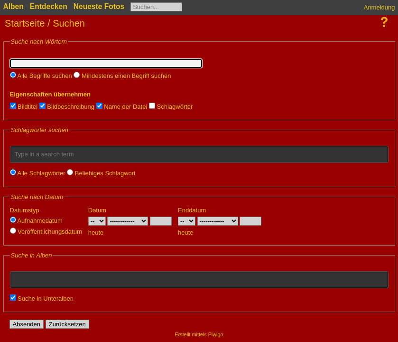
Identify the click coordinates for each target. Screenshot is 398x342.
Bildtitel (24, 106)
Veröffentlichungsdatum (46, 231)
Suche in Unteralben (42, 298)
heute (96, 232)
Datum (97, 210)
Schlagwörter (171, 106)
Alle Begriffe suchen (41, 75)
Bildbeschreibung (66, 106)
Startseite (25, 23)
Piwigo (215, 334)
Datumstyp (24, 210)
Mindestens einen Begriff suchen (122, 75)
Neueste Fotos (99, 6)
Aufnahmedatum (36, 220)
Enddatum (192, 210)
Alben (13, 6)
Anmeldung (379, 7)
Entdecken (48, 6)
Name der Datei (122, 106)
